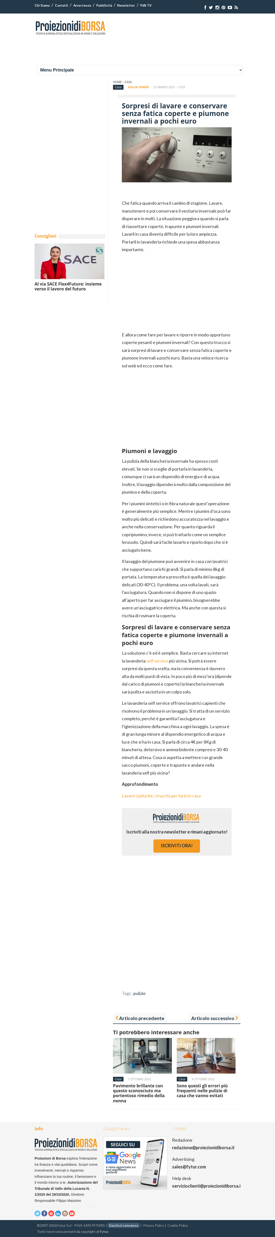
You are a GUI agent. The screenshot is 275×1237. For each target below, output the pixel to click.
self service (157, 660)
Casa (128, 82)
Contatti (61, 5)
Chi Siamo (42, 5)
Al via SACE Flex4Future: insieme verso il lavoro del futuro (68, 286)
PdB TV (145, 5)
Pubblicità (104, 5)
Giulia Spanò (138, 87)
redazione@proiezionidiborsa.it (203, 1147)
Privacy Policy (153, 1225)
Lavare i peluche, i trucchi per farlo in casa (161, 795)
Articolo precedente (141, 1018)
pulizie (139, 993)
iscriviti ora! (177, 845)
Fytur (104, 1231)
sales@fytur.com (189, 1166)
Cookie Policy (177, 1225)
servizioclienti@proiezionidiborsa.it (207, 1186)
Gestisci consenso (123, 1225)
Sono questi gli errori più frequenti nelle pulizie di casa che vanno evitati (202, 1091)
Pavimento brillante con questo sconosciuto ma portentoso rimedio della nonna (139, 1093)
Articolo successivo (212, 1018)
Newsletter (126, 5)
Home (117, 82)
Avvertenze (82, 5)
